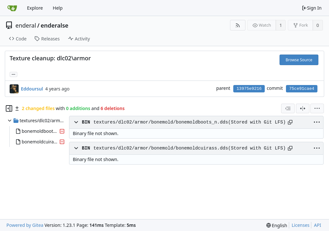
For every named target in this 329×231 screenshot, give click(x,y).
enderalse (54, 25)
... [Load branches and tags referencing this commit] (13, 74)
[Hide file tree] (9, 108)
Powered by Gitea (24, 225)
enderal (25, 25)
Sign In (312, 8)
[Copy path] (290, 122)
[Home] (12, 8)
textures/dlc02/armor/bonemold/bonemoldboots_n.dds (160, 122)
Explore (35, 8)
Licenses (301, 225)
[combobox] (288, 108)
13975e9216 (249, 88)
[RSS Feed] (237, 25)
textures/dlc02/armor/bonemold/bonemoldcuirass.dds (160, 148)
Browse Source (299, 60)
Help (58, 8)
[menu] (317, 108)
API (317, 225)
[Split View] (302, 108)
